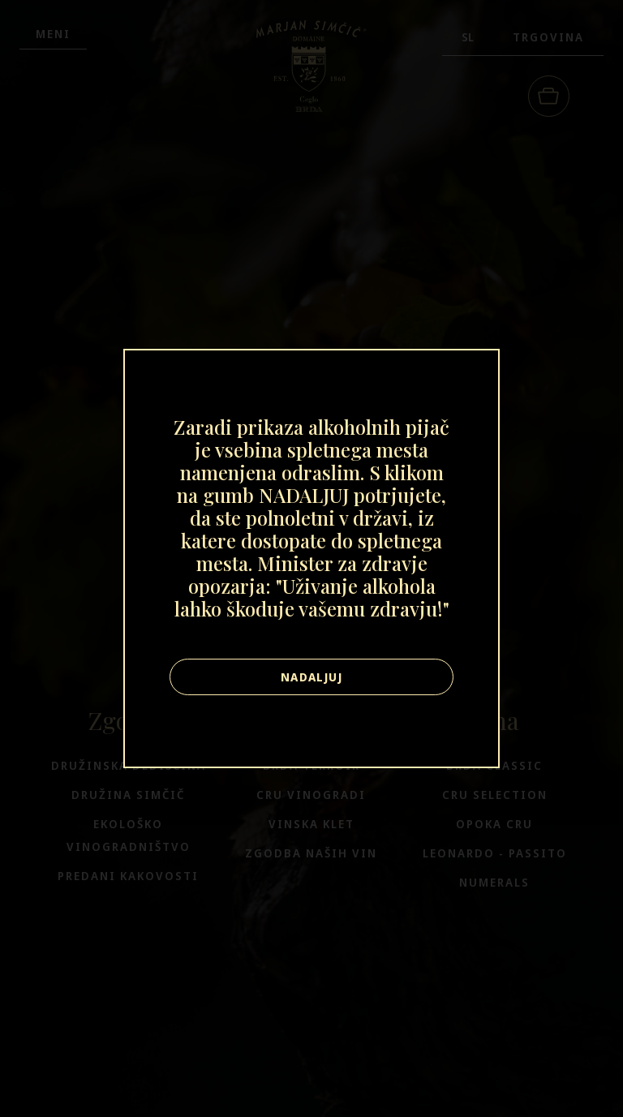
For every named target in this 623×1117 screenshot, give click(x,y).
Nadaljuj (311, 677)
